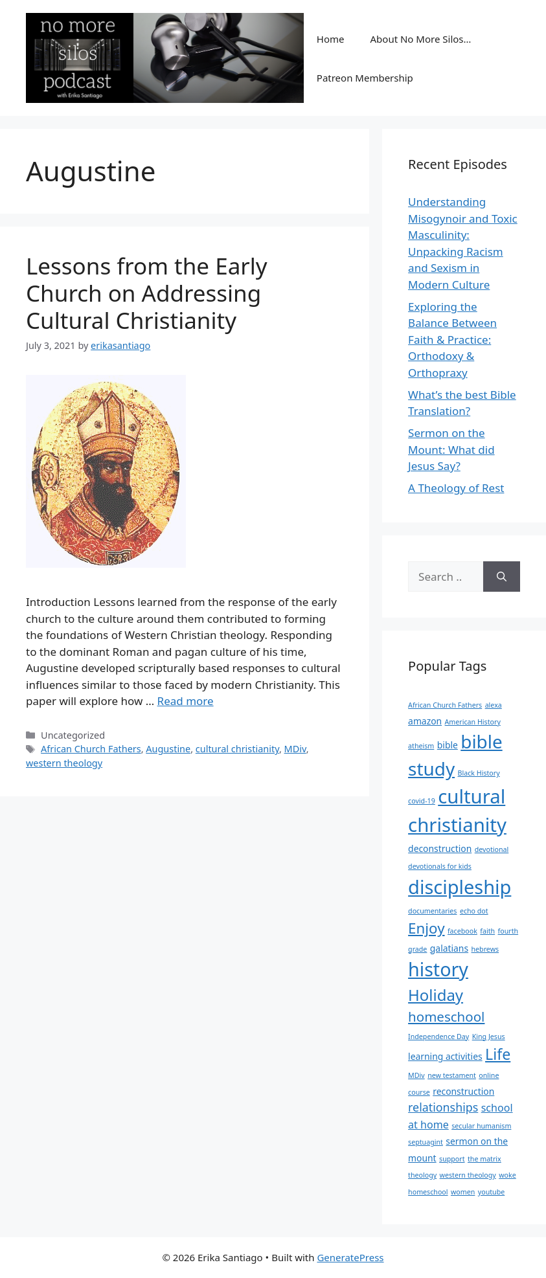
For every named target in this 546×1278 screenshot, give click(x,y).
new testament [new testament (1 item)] (451, 1075)
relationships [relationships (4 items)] (443, 1107)
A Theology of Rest (456, 487)
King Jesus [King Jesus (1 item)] (488, 1036)
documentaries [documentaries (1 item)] (432, 910)
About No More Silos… (421, 38)
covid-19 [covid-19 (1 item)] (421, 800)
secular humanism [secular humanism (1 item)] (481, 1125)
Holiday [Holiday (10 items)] (435, 994)
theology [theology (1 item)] (422, 1175)
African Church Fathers (91, 749)
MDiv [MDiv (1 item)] (416, 1075)
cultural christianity (237, 749)
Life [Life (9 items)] (497, 1054)
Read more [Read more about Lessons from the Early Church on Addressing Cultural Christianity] (185, 700)
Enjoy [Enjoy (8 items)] (426, 928)
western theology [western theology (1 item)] (468, 1175)
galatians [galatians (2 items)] (449, 948)
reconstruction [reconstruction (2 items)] (463, 1091)
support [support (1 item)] (452, 1158)
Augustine (168, 749)
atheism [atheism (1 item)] (421, 745)
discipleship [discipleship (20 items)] (459, 886)
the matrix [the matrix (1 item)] (484, 1158)
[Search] (501, 576)
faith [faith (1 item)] (487, 931)
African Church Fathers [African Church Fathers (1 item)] (445, 705)
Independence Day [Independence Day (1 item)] (438, 1036)
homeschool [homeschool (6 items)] (446, 1016)
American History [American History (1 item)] (473, 721)
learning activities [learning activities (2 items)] (445, 1056)
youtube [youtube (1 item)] (491, 1191)
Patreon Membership (365, 77)
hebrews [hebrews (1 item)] (485, 949)
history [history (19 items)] (438, 968)
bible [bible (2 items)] (447, 745)
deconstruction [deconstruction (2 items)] (440, 848)
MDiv (295, 749)
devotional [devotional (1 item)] (492, 849)
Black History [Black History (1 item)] (479, 773)
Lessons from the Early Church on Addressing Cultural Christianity (146, 293)
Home (331, 38)
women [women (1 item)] (463, 1191)
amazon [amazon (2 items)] (425, 721)
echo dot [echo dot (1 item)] (474, 910)
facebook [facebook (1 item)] (462, 931)
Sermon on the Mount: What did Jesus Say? (451, 449)
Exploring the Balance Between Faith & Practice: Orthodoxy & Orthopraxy (452, 339)
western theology (64, 763)
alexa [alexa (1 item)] (493, 705)
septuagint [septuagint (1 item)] (425, 1142)
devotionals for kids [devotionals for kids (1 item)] (440, 866)
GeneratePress (350, 1257)
